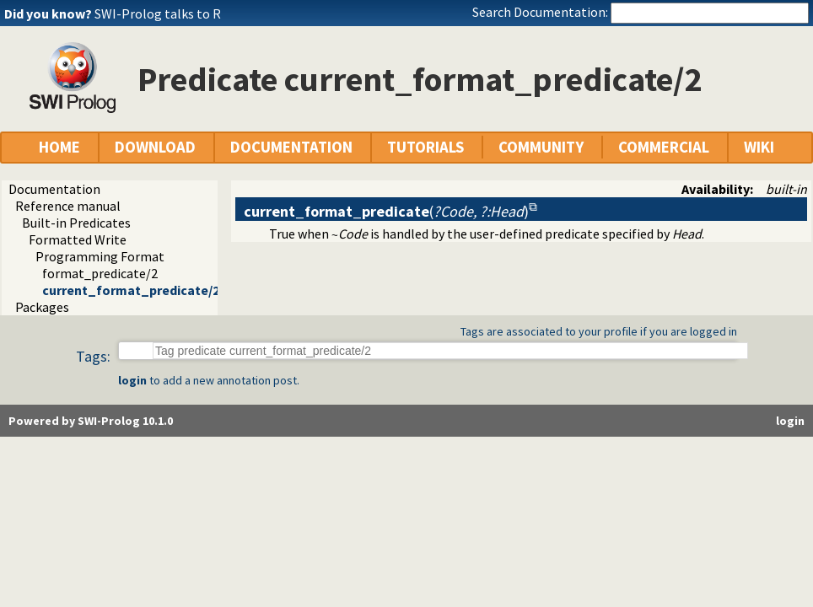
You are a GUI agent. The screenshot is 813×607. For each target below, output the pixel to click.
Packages (42, 306)
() (386, 211)
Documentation (54, 188)
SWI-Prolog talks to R (157, 13)
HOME (59, 147)
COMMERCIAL (663, 147)
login (132, 380)
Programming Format (99, 256)
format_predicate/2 (100, 273)
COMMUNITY (541, 147)
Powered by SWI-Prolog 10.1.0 (90, 420)
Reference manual (68, 205)
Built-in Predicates (76, 222)
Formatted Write (78, 239)
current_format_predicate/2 (130, 290)
